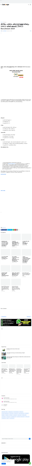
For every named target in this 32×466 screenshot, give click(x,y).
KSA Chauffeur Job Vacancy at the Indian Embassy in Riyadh (16, 352)
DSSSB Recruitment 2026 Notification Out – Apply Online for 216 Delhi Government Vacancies (12, 370)
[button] (1, 4)
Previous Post (4, 316)
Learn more (8, 461)
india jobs (4, 22)
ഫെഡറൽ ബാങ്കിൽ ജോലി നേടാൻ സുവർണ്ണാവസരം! (5, 257)
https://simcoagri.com (11, 163)
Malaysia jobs (10, 411)
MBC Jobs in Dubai (4, 411)
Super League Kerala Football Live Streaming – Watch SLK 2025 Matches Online (27, 370)
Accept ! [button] (3, 463)
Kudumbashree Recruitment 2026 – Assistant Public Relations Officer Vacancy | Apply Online (19, 371)
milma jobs (3, 416)
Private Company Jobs (5, 413)
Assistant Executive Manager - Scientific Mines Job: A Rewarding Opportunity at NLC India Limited (16, 288)
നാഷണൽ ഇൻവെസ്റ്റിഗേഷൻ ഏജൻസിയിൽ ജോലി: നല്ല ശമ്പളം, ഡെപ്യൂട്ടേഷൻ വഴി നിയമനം (15, 243)
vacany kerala (12, 418)
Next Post (28, 316)
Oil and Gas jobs (16, 411)
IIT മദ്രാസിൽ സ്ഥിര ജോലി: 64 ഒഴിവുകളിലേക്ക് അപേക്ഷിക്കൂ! (25, 242)
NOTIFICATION (3, 174)
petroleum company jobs (20, 416)
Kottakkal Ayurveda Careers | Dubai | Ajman (13, 348)
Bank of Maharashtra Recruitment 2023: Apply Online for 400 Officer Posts (26, 274)
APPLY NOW (3, 190)
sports (8, 418)
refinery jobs (4, 418)
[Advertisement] (16, 13)
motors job (8, 416)
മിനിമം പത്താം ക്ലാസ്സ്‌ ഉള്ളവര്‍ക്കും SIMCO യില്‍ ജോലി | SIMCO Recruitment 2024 (15, 274)
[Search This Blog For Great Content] (15, 439)
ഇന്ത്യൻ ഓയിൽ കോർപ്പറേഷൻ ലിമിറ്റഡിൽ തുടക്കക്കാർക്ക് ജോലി (5, 274)
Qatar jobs (16, 413)
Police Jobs (21, 411)
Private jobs (11, 413)
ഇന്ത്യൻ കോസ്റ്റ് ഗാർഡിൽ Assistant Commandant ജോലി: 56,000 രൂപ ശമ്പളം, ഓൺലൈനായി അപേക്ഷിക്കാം (5, 243)
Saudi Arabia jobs (21, 413)
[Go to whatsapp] (30, 463)
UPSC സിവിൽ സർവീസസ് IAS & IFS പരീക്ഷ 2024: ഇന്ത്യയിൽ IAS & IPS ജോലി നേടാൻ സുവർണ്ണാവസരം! (15, 259)
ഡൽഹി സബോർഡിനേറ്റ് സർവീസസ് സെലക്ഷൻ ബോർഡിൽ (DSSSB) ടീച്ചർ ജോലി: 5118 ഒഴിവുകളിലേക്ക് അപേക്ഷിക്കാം (26, 259)
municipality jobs (13, 416)
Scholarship (26, 413)
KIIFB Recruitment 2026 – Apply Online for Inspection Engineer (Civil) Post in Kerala (5, 370)
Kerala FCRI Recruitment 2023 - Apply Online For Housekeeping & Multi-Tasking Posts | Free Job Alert (5, 288)
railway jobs (27, 416)
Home (2, 22)
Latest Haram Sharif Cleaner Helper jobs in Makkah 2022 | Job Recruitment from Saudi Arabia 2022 (18, 357)
